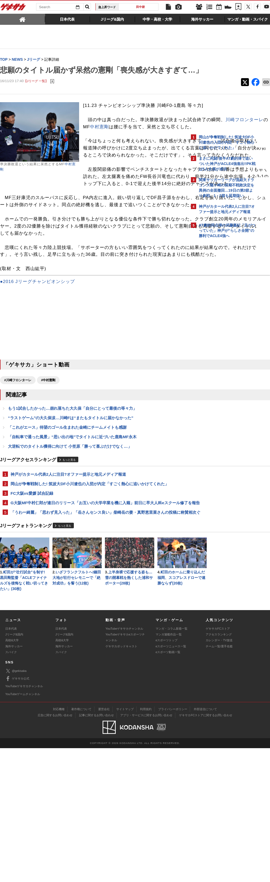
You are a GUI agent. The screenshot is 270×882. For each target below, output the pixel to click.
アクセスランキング (219, 768)
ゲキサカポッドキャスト (121, 780)
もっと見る (69, 536)
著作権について (81, 843)
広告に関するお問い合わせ (55, 849)
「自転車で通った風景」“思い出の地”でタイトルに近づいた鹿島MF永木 (72, 512)
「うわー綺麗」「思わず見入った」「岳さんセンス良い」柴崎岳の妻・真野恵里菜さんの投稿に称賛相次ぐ (94, 598)
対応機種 (59, 843)
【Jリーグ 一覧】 (36, 91)
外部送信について (205, 843)
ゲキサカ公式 (17, 812)
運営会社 (104, 843)
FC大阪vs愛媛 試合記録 (32, 570)
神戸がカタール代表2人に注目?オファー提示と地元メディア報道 (68, 550)
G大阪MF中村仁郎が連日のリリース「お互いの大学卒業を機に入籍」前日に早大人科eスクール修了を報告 (93, 583)
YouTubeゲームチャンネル (22, 827)
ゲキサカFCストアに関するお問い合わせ (205, 849)
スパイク (11, 785)
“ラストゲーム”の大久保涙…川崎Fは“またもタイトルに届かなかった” (70, 493)
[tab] (22, 19)
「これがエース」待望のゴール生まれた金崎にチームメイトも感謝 (67, 503)
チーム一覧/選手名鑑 (219, 780)
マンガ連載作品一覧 (169, 768)
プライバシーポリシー (172, 843)
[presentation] (22, 19)
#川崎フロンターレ (17, 455)
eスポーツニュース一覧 (171, 780)
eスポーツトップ (166, 774)
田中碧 (140, 6)
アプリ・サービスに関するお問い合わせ (146, 849)
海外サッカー (14, 780)
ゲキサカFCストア (218, 762)
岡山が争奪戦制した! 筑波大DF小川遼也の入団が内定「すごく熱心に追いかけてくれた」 (90, 560)
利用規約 (146, 843)
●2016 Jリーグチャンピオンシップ (37, 356)
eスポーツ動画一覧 (168, 785)
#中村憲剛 (48, 455)
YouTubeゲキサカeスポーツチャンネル (125, 771)
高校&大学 (12, 774)
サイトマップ (125, 843)
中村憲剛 (104, 151)
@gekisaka (16, 805)
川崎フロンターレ (154, 144)
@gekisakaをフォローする (220, 320)
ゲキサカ (13, 8)
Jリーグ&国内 (14, 768)
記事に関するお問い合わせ (96, 849)
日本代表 (11, 762)
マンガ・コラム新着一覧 (171, 762)
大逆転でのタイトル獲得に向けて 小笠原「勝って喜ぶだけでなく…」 (70, 522)
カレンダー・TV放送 (219, 774)
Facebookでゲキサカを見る (221, 331)
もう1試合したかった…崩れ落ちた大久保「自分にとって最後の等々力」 (72, 483)
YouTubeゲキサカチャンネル (124, 762)
